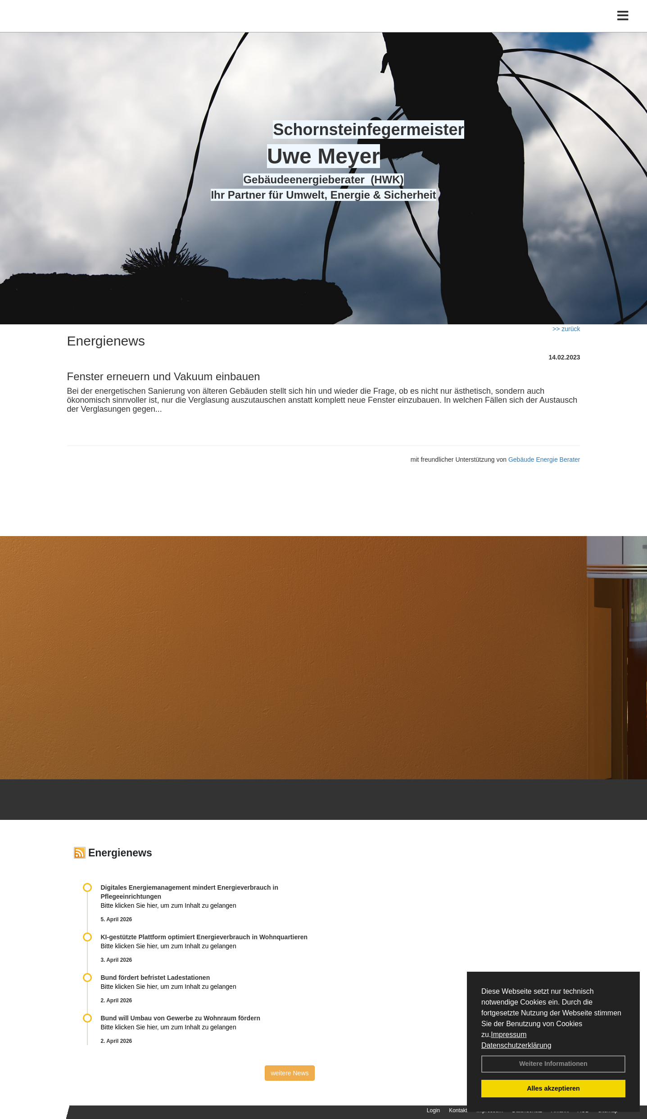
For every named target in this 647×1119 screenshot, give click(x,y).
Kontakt (458, 1110)
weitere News (289, 1073)
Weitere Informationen (553, 1063)
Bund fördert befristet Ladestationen (155, 977)
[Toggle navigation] (622, 26)
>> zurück (566, 328)
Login (433, 1110)
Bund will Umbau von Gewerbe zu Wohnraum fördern (180, 1018)
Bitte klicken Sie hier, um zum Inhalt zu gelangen (168, 905)
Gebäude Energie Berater (544, 459)
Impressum (508, 1034)
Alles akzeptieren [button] (553, 1088)
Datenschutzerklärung (516, 1045)
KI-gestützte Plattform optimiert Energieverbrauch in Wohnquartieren (204, 937)
